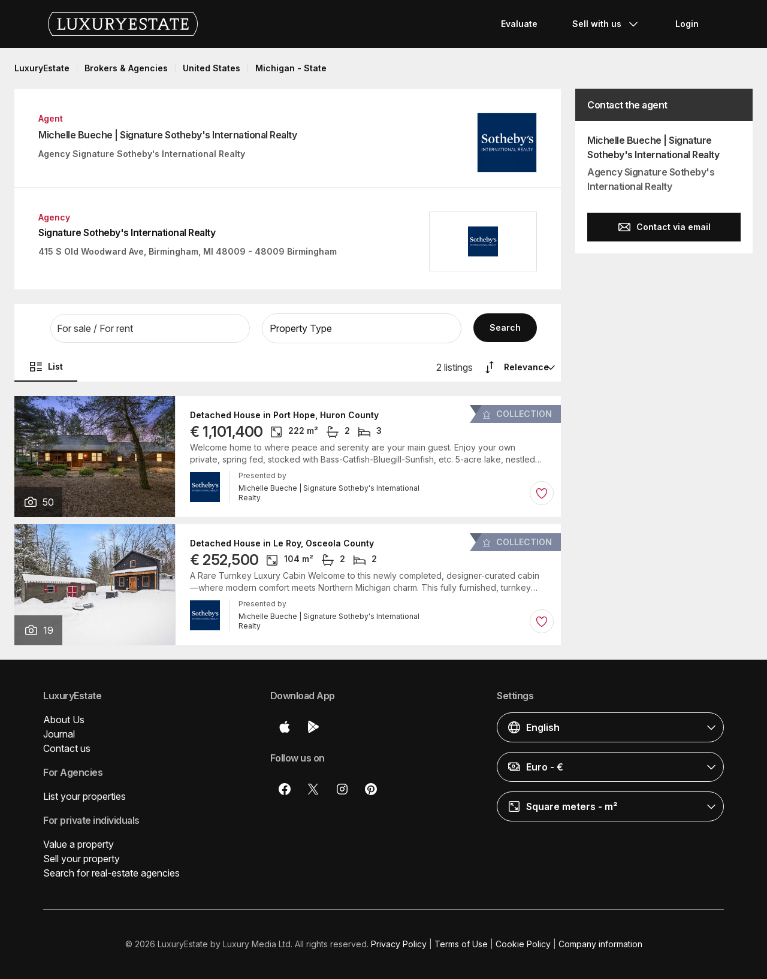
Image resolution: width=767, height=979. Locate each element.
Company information (600, 944)
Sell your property (81, 859)
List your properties (84, 796)
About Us (63, 720)
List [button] (46, 366)
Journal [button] (59, 734)
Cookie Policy (523, 944)
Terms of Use (461, 944)
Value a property (78, 844)
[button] (150, 328)
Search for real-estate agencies (111, 873)
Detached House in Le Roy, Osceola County (282, 543)
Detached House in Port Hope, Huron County (284, 415)
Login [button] (687, 24)
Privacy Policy (399, 944)
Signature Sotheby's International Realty (126, 232)
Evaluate (519, 24)
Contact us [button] (66, 748)
